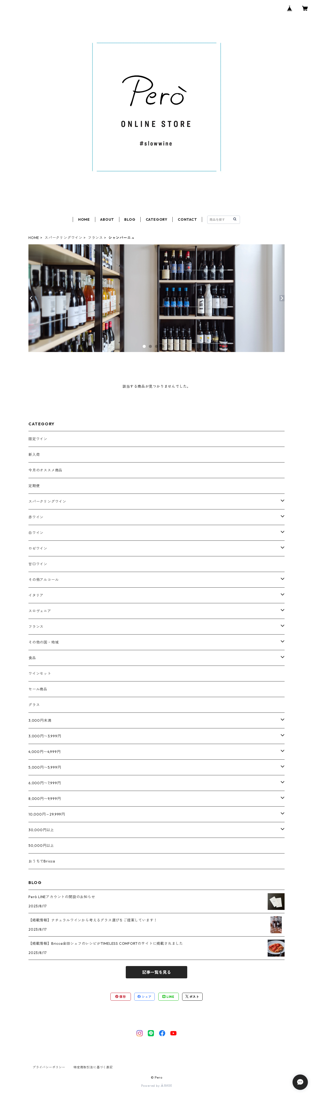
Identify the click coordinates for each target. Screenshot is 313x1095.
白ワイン (36, 532)
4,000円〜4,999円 (44, 751)
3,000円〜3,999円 (44, 736)
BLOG (129, 219)
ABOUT (107, 219)
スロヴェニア (39, 611)
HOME (84, 219)
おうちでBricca (41, 861)
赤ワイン (36, 517)
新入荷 (34, 454)
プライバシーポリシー (49, 1067)
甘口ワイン (37, 564)
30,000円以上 (41, 830)
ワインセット (39, 673)
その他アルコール (43, 579)
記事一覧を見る (156, 972)
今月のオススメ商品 (45, 470)
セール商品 (37, 689)
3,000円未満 (39, 720)
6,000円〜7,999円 (44, 783)
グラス (34, 704)
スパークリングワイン (63, 237)
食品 (32, 658)
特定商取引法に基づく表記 (93, 1067)
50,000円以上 (41, 845)
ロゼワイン (37, 548)
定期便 (34, 486)
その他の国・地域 (43, 642)
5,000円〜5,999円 (44, 767)
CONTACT (187, 219)
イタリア (36, 595)
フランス (95, 237)
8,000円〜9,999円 (44, 798)
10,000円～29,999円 (46, 814)
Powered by (156, 1086)
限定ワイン (37, 439)
